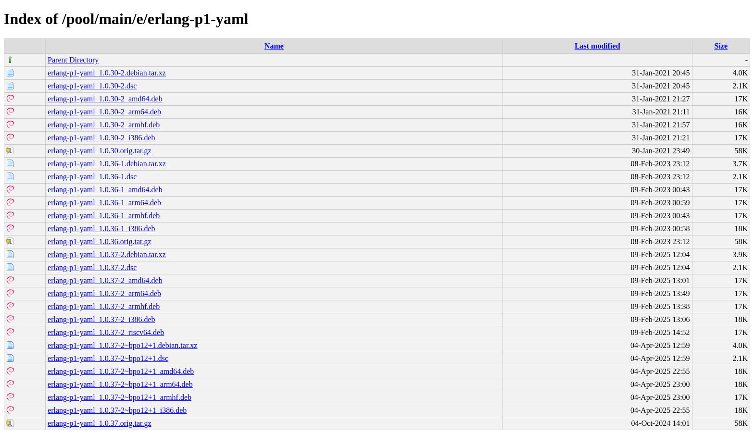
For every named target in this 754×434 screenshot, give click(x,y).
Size (721, 46)
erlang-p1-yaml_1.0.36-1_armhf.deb (104, 215)
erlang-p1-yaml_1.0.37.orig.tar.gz (99, 423)
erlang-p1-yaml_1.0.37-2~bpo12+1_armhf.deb (119, 397)
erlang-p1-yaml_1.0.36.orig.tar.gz (99, 241)
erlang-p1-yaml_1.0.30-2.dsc (92, 86)
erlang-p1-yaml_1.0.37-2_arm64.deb (104, 293)
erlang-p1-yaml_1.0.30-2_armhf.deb (104, 125)
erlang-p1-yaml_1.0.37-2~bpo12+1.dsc (108, 358)
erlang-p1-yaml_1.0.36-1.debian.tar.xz (107, 164)
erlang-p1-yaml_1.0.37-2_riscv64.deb (106, 332)
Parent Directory (73, 60)
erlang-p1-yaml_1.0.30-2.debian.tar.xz (107, 73)
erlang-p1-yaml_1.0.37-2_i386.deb (101, 319)
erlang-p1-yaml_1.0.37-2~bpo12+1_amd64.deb (121, 371)
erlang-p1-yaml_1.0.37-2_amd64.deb (105, 280)
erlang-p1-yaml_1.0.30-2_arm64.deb (104, 112)
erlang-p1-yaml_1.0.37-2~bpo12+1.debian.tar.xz (122, 345)
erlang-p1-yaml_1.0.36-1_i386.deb (101, 228)
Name (274, 46)
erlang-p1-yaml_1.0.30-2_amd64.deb (105, 99)
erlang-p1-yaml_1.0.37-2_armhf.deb (104, 306)
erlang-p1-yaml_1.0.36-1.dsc (92, 177)
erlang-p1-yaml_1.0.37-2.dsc (92, 267)
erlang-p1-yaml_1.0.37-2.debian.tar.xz (107, 254)
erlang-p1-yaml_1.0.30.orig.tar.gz (99, 151)
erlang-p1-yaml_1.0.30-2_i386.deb (101, 138)
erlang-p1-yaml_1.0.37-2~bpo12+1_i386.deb (117, 410)
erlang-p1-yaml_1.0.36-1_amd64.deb (105, 190)
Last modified (597, 46)
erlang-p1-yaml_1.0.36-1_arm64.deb (104, 202)
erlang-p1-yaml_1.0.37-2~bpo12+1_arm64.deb (120, 384)
